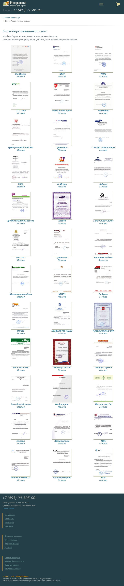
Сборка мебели (11, 540)
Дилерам (8, 548)
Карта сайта (8, 509)
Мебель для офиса (12, 558)
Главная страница (11, 18)
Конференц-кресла (12, 569)
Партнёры (9, 523)
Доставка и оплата (13, 536)
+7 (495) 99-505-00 (27, 10)
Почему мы (9, 519)
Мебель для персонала (14, 561)
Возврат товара (12, 544)
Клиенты (9, 526)
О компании (10, 515)
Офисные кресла (12, 565)
